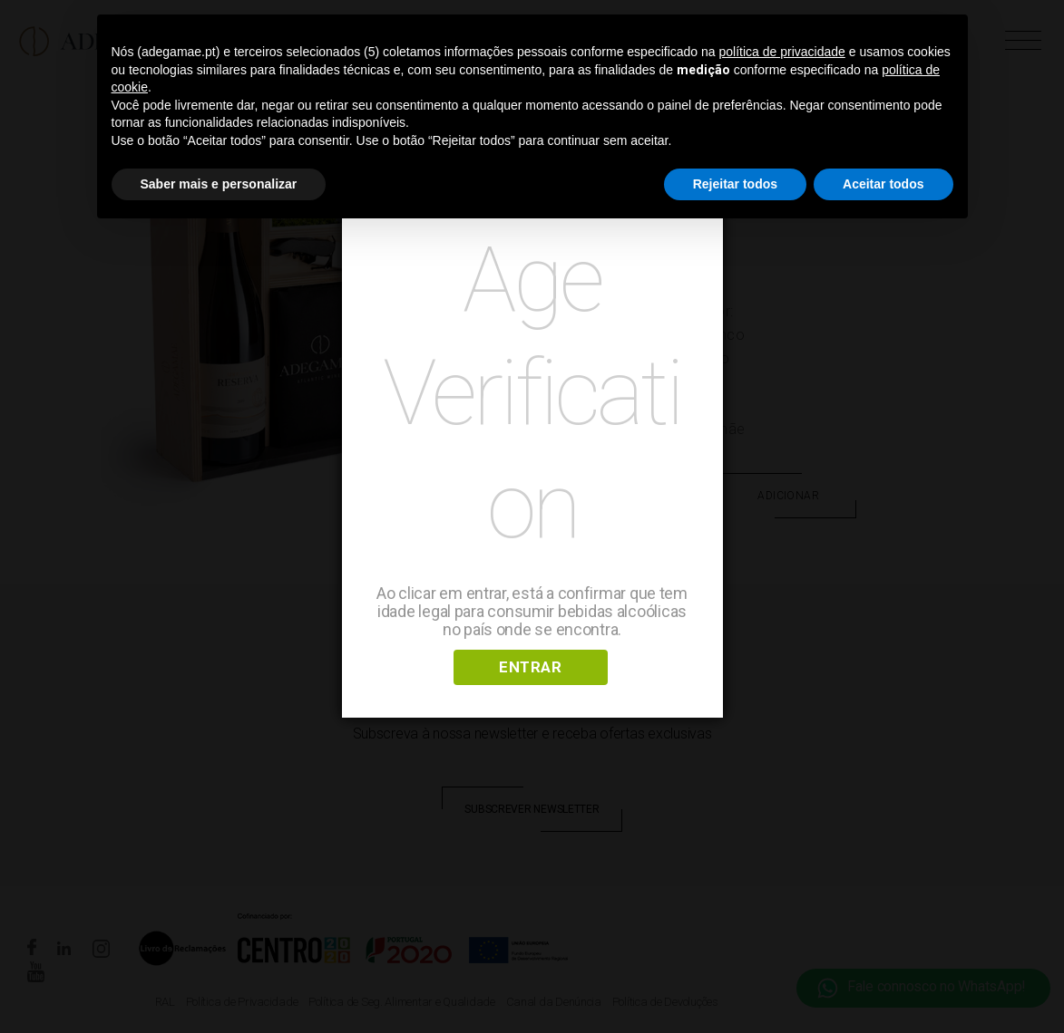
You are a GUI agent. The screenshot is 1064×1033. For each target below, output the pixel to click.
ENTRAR (530, 667)
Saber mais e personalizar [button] (219, 184)
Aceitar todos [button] (883, 184)
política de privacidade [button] (782, 51)
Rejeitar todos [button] (735, 184)
